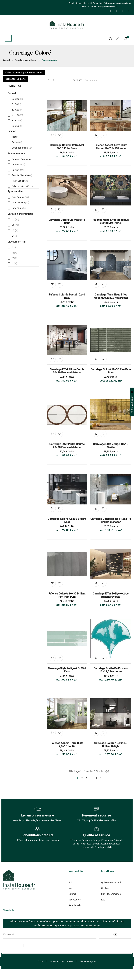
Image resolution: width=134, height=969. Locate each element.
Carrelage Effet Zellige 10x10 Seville (110, 446)
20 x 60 (17, 126)
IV (15, 258)
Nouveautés (74, 899)
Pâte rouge (19, 208)
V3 (15, 230)
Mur (70, 888)
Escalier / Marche (22, 175)
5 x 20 (16, 104)
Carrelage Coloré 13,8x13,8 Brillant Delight (110, 745)
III (14, 252)
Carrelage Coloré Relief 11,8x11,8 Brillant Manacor (110, 520)
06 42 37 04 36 (89, 6)
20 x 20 (17, 99)
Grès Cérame (20, 197)
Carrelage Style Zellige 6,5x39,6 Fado (67, 670)
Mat (15, 137)
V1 (15, 219)
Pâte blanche (20, 202)
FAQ (103, 899)
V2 (15, 225)
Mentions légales (88, 961)
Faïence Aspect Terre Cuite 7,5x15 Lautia (67, 745)
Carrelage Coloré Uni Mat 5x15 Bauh (67, 221)
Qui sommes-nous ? (111, 882)
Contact (105, 888)
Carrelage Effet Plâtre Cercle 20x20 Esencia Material (67, 371)
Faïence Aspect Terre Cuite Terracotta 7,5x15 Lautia (111, 147)
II (14, 247)
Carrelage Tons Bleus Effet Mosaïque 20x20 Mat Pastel (111, 296)
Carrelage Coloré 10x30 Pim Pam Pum (111, 371)
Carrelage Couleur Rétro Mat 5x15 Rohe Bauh (67, 147)
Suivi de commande (111, 894)
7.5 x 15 (17, 115)
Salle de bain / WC (23, 186)
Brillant (17, 142)
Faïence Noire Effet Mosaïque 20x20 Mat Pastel (111, 221)
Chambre (18, 164)
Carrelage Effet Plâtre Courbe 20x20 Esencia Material (67, 446)
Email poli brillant (22, 147)
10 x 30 (17, 120)
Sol (69, 882)
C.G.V (41, 961)
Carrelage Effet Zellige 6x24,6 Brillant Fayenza (111, 595)
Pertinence (108, 80)
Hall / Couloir (20, 181)
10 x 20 (17, 109)
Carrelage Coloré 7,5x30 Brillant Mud (67, 520)
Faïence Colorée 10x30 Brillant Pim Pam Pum (67, 595)
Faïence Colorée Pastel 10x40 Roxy (67, 296)
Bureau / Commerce (23, 159)
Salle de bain (74, 905)
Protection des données (61, 961)
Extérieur (72, 894)
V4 (15, 236)
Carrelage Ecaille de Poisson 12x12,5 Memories (111, 670)
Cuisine (18, 170)
